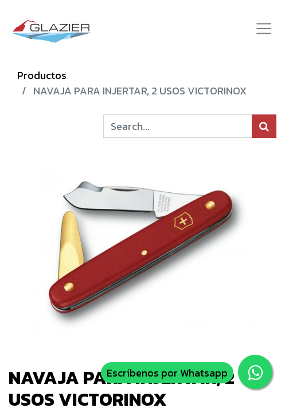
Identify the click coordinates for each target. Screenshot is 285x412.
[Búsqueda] (264, 126)
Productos (42, 75)
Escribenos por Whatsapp (167, 373)
